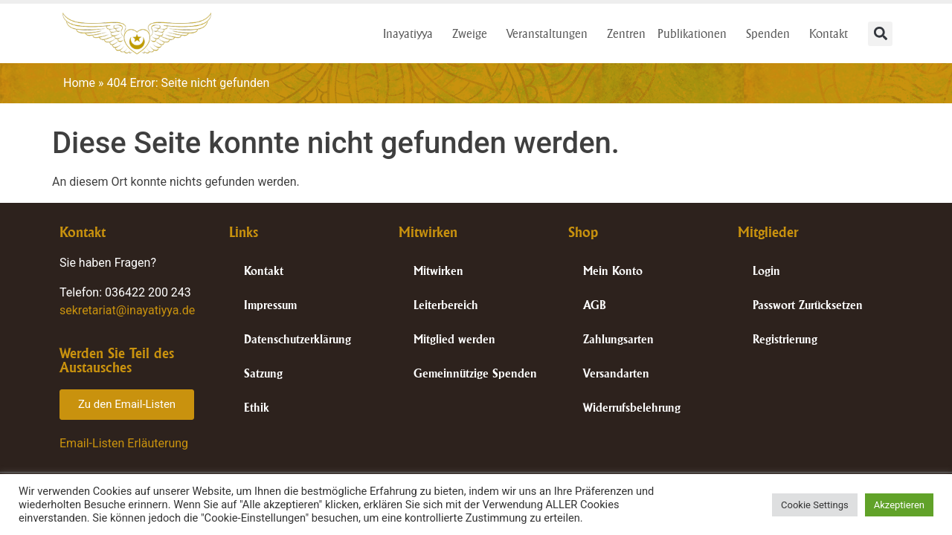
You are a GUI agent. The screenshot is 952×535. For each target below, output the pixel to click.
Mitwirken (438, 271)
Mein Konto (613, 271)
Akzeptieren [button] (899, 504)
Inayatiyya (411, 33)
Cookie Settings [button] (815, 504)
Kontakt (832, 33)
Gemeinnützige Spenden (475, 373)
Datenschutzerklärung (297, 339)
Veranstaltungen (550, 33)
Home (79, 83)
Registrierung (785, 339)
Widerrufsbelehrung (632, 408)
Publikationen (695, 33)
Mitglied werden (454, 339)
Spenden (771, 33)
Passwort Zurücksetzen (808, 305)
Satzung (263, 373)
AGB (594, 305)
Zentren (626, 33)
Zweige (473, 33)
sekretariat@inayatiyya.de (127, 310)
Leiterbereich (446, 305)
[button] (880, 34)
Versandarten (616, 373)
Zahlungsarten (618, 339)
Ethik (256, 408)
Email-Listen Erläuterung (124, 443)
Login (766, 271)
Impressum (270, 305)
